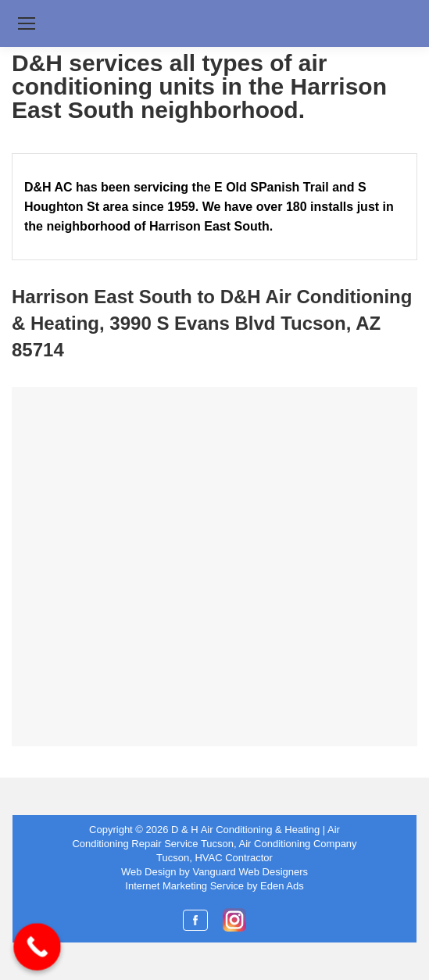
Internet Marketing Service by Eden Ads (214, 886)
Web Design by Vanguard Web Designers (214, 872)
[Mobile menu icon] (27, 23)
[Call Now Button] (37, 947)
